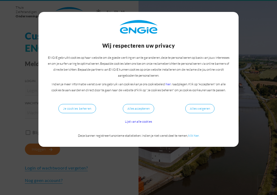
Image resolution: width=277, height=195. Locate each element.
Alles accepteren (138, 108)
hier (168, 84)
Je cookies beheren (77, 108)
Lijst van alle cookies (138, 121)
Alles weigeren (200, 108)
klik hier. (193, 136)
